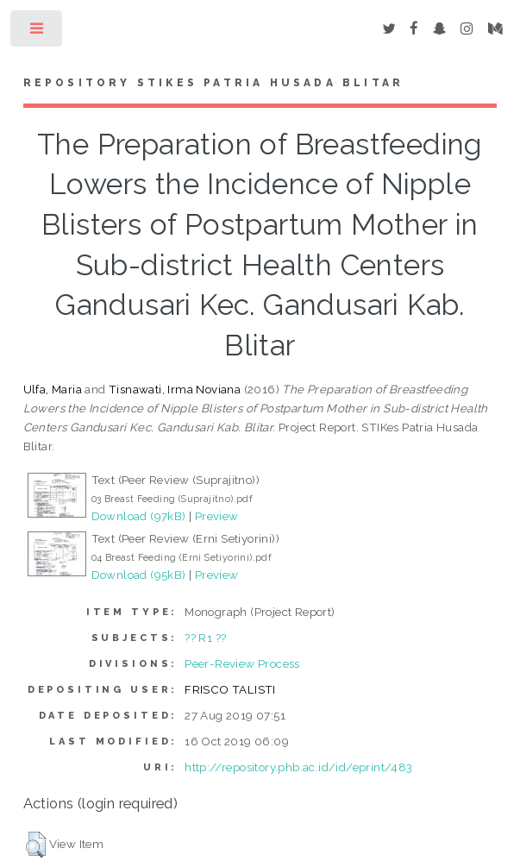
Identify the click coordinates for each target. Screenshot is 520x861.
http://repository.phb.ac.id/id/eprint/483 (298, 767)
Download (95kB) (138, 574)
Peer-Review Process (242, 663)
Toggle (37, 32)
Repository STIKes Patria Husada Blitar (213, 83)
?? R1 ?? (205, 637)
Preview (217, 516)
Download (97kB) (138, 516)
